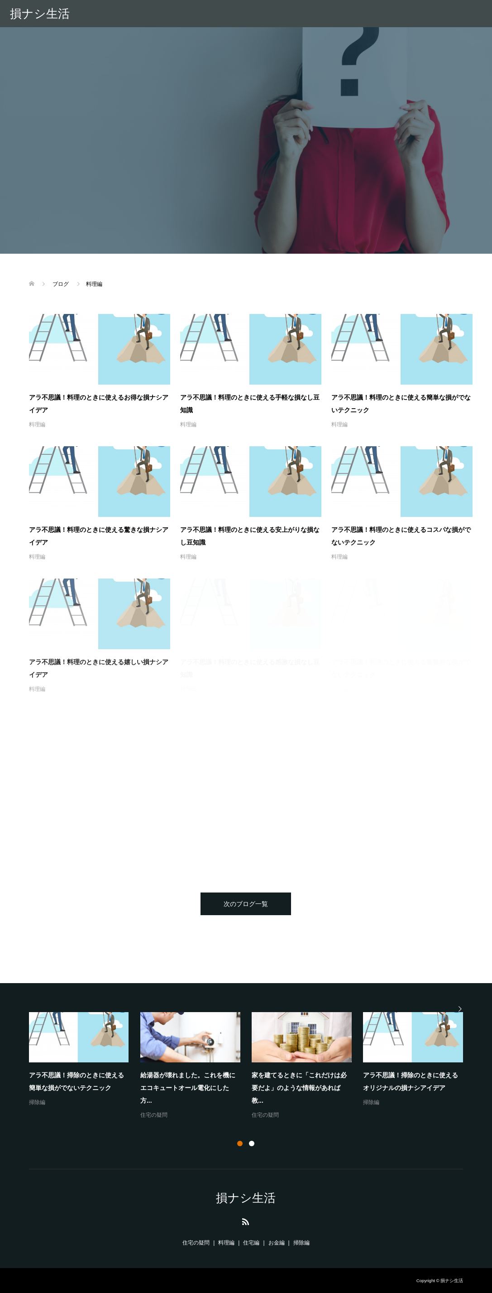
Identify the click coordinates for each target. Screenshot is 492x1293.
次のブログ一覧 (246, 903)
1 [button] (240, 1143)
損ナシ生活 (40, 13)
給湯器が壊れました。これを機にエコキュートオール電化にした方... (187, 1087)
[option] (252, 1066)
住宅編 (251, 1243)
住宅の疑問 (153, 1115)
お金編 (276, 1243)
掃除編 (37, 1102)
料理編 (37, 424)
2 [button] (251, 1143)
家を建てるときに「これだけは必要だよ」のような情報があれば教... (299, 1087)
